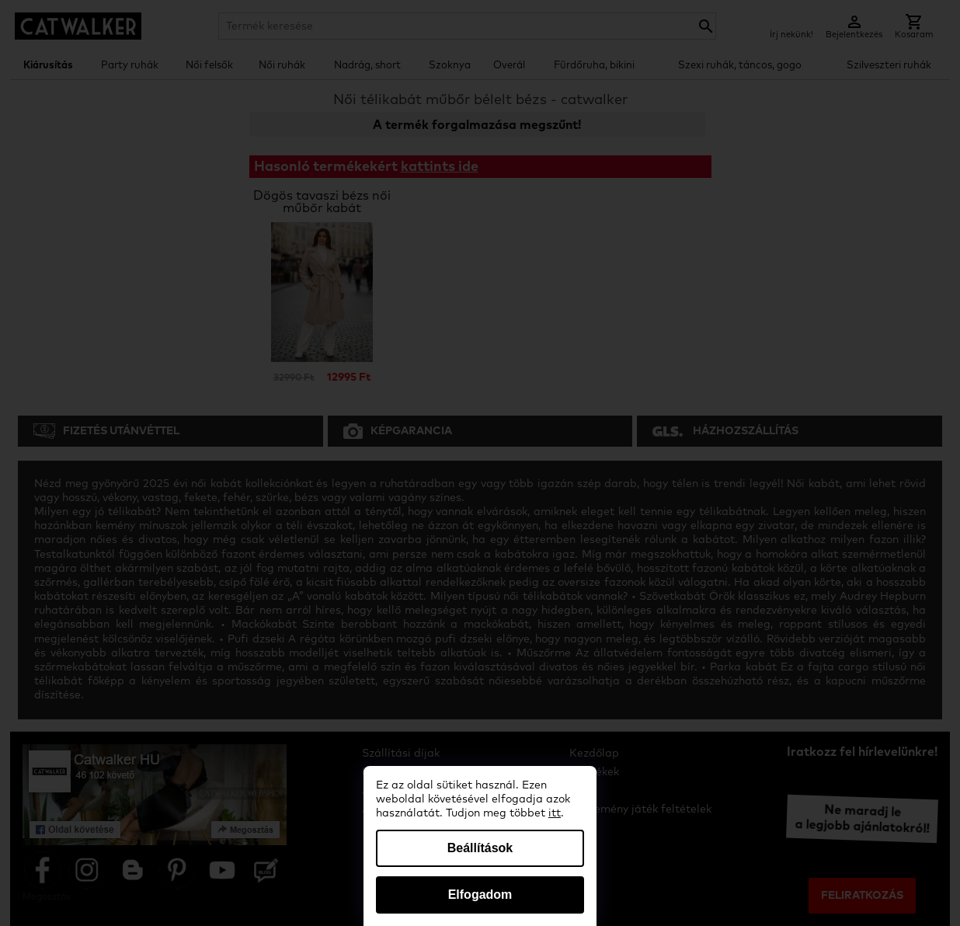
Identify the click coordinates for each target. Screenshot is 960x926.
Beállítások (480, 848)
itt (554, 813)
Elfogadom (480, 894)
